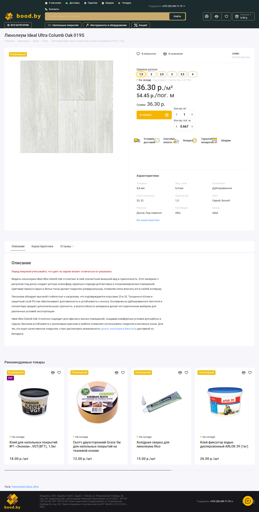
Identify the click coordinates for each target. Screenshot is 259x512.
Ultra (36, 486)
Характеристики (42, 246)
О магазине (53, 3)
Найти (177, 16)
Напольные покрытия (63, 25)
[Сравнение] (216, 16)
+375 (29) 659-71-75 (167, 6)
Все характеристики (148, 220)
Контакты (52, 9)
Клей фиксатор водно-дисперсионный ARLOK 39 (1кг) (224, 444)
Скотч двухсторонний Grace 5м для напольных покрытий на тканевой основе (97, 446)
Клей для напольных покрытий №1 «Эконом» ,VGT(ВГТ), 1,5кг (33, 444)
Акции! (140, 25)
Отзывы (66, 246)
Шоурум (108, 3)
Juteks (235, 53)
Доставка (73, 3)
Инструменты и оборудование (106, 25)
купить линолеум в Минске (118, 328)
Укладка (124, 3)
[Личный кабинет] (207, 16)
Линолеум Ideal (22, 486)
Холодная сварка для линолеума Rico (153, 444)
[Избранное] (226, 16)
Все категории (18, 25)
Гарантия (90, 3)
